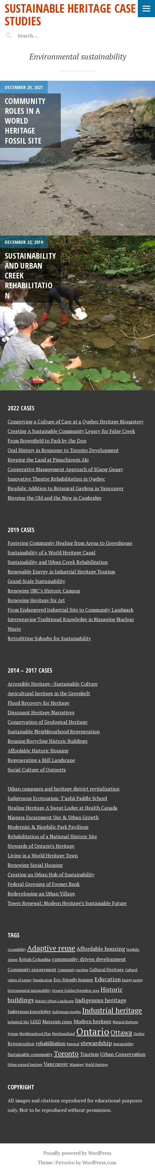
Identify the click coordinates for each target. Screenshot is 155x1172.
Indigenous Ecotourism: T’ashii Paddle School (57, 798)
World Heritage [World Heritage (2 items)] (96, 1064)
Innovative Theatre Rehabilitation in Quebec (56, 479)
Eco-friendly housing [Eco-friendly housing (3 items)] (73, 980)
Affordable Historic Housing (38, 750)
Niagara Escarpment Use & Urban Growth (53, 817)
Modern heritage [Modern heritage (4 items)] (92, 1021)
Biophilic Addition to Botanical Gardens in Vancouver (65, 488)
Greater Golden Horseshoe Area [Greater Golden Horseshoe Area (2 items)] (75, 990)
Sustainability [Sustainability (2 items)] (123, 1044)
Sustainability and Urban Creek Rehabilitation (58, 562)
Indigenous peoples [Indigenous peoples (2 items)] (66, 1012)
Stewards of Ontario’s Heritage (41, 846)
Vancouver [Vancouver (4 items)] (56, 1064)
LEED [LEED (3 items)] (35, 1022)
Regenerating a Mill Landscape (41, 760)
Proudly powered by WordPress (77, 1153)
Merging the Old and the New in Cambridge (55, 498)
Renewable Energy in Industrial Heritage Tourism (61, 571)
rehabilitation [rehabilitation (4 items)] (51, 1043)
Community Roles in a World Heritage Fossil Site (25, 120)
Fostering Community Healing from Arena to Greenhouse (70, 543)
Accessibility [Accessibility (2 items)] (17, 949)
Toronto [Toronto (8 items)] (66, 1053)
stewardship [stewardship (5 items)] (96, 1043)
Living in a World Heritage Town (43, 855)
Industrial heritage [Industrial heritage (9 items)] (112, 1010)
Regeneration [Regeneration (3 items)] (21, 1043)
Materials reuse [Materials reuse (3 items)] (57, 1022)
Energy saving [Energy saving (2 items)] (132, 980)
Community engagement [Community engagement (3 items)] (32, 969)
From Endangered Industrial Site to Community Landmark (70, 610)
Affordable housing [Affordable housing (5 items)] (100, 948)
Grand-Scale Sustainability (36, 581)
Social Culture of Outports (37, 769)
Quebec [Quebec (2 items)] (138, 1033)
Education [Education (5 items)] (108, 979)
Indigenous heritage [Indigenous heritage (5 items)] (100, 1000)
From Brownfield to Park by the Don (47, 440)
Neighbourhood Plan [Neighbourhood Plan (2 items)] (35, 1033)
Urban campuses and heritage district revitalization (63, 788)
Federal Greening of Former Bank (44, 884)
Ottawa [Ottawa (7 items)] (121, 1032)
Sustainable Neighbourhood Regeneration (54, 731)
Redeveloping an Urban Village (41, 893)
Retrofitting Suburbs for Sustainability (49, 638)
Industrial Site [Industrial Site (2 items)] (18, 1022)
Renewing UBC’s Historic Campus (44, 590)
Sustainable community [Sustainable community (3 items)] (30, 1054)
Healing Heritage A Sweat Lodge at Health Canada (62, 808)
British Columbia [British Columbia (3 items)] (35, 959)
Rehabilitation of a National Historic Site (52, 836)
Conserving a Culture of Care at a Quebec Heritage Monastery (76, 421)
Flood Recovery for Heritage (38, 703)
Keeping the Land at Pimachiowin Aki (48, 459)
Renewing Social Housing (35, 865)
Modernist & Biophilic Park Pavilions (48, 827)
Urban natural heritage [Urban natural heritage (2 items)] (25, 1064)
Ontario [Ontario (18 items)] (92, 1031)
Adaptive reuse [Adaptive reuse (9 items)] (51, 948)
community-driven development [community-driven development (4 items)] (89, 959)
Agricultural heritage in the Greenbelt (49, 693)
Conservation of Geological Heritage (48, 722)
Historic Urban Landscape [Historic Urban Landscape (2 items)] (54, 1001)
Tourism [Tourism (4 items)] (89, 1054)
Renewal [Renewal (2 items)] (73, 1044)
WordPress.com (99, 1162)
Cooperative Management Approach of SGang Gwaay (65, 469)
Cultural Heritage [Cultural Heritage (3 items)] (106, 969)
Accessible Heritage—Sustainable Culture (53, 684)
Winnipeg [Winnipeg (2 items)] (76, 1064)
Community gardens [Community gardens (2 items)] (73, 970)
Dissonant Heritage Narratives (41, 712)
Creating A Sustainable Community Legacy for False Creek (71, 431)
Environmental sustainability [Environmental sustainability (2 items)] (29, 990)
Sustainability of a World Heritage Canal (51, 552)
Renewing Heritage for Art (36, 600)
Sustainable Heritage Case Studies (70, 14)
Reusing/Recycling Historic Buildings (48, 741)
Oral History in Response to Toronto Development (63, 450)
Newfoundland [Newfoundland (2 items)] (63, 1033)
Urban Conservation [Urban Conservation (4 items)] (122, 1054)
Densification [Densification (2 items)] (42, 980)
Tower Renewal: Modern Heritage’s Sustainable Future (67, 903)
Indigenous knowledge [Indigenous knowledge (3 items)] (29, 1011)
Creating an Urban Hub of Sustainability (51, 874)
